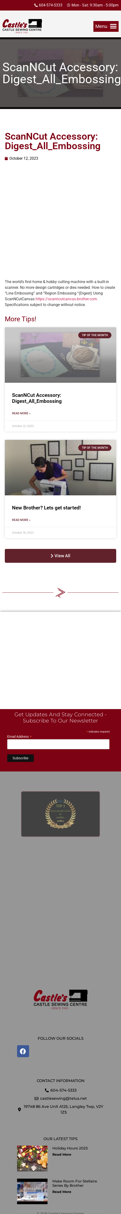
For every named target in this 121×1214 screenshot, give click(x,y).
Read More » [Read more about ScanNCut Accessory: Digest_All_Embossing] (21, 413)
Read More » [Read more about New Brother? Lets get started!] (21, 520)
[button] (106, 26)
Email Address (19, 736)
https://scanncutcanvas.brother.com (66, 299)
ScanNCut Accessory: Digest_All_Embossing (37, 398)
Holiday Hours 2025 (70, 1148)
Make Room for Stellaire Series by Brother (74, 1183)
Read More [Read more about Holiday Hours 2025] (61, 1154)
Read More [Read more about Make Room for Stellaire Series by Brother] (61, 1192)
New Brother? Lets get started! (46, 508)
